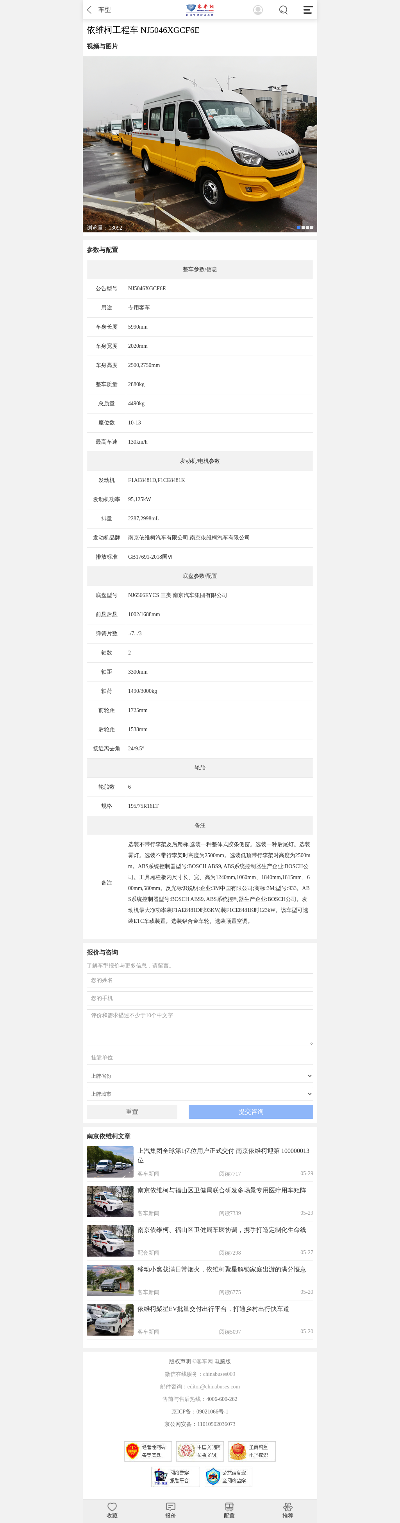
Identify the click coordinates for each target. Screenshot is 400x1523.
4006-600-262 (221, 1399)
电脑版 (222, 1362)
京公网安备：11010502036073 (199, 1424)
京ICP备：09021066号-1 (199, 1412)
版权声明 (180, 1362)
